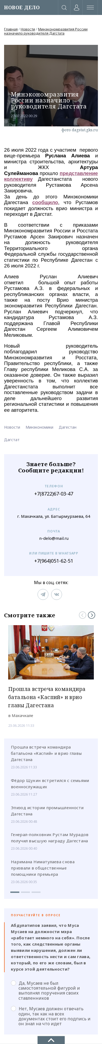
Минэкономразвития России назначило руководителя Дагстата (46, 31)
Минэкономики (39, 427)
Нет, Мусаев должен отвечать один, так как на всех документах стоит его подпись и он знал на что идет (51, 1016)
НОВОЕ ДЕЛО (22, 7)
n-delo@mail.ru (54, 538)
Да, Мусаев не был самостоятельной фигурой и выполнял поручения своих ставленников (45, 990)
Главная (11, 29)
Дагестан (67, 427)
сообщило (45, 202)
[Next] (91, 615)
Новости (28, 29)
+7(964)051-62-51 (53, 561)
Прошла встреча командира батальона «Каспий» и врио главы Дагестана (46, 753)
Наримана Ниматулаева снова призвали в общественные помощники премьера (43, 868)
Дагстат (12, 439)
